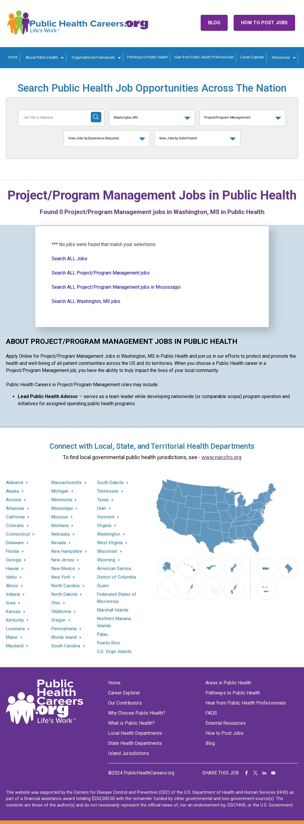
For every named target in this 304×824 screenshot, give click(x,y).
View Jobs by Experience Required (93, 138)
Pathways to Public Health (147, 57)
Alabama (14, 482)
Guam (103, 585)
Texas (103, 499)
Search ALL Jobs (69, 258)
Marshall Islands (113, 610)
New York (60, 577)
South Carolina (65, 646)
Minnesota (61, 499)
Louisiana (15, 628)
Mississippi (62, 508)
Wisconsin (107, 551)
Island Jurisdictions (128, 753)
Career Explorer (252, 57)
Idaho (11, 577)
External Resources (225, 723)
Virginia (104, 525)
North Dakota (64, 594)
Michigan (60, 491)
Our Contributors (125, 703)
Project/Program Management (227, 117)
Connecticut (18, 534)
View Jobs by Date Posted (178, 138)
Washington (108, 534)
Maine (12, 637)
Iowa (10, 603)
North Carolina (65, 585)
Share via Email (273, 773)
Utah (101, 508)
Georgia (13, 560)
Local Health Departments (135, 733)
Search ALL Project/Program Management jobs (101, 273)
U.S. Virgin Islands (114, 651)
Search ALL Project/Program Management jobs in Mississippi (116, 287)
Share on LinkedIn (264, 773)
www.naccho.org (221, 457)
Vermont (105, 517)
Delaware (15, 542)
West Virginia (110, 542)
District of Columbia (116, 577)
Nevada (58, 542)
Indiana (13, 594)
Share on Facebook (246, 773)
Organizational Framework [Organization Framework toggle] (93, 57)
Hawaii (12, 568)
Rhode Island (64, 637)
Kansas (13, 611)
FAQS (211, 713)
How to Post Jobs (264, 22)
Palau (102, 634)
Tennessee (107, 491)
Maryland (14, 646)
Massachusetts (66, 482)
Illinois (12, 585)
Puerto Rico (108, 643)
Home (13, 57)
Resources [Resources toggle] (281, 57)
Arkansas (15, 508)
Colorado (15, 525)
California (15, 517)
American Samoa (114, 568)
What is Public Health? (131, 723)
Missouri (59, 517)
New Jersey (62, 560)
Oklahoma (61, 611)
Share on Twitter (255, 773)
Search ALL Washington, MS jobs (86, 301)
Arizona (13, 499)
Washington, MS (126, 117)
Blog (214, 22)
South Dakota (110, 482)
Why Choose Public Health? (136, 713)
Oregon (58, 620)
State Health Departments (135, 743)
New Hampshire (66, 551)
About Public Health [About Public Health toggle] (42, 57)
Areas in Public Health (228, 683)
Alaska (12, 491)
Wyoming (106, 560)
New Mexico (63, 568)
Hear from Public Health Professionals (204, 57)
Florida (12, 551)
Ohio (55, 603)
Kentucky (15, 620)
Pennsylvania (64, 628)
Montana (60, 525)
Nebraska (60, 534)
